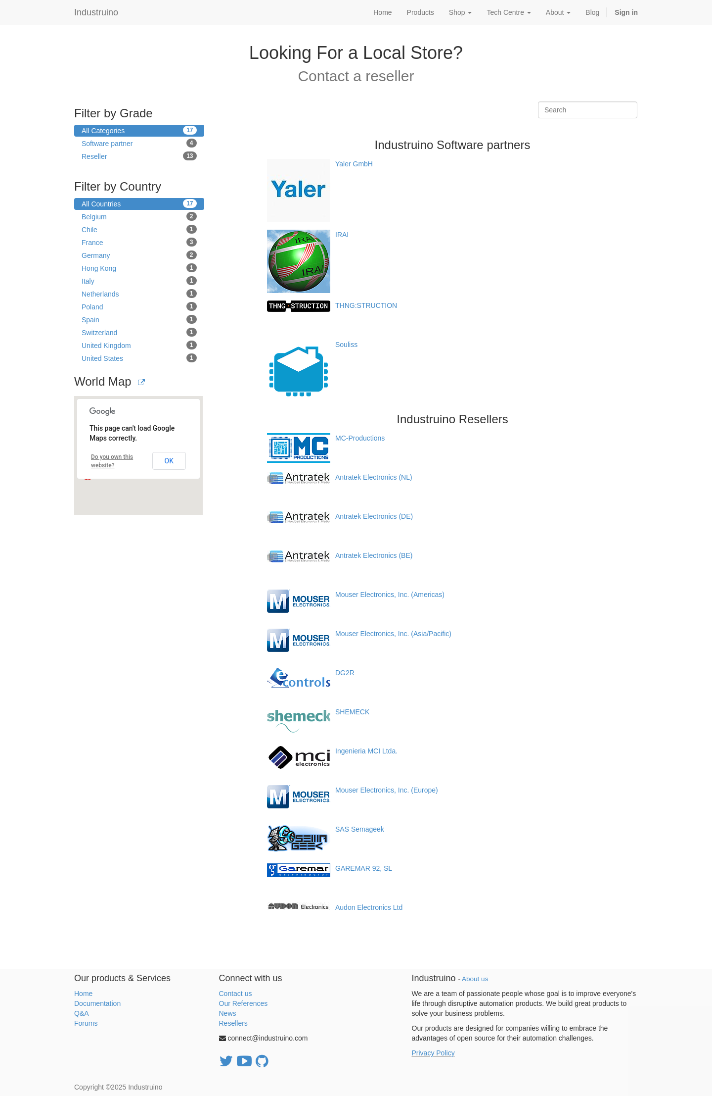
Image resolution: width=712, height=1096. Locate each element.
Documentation (97, 1003)
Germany (139, 254)
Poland (139, 306)
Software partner (139, 143)
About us (475, 979)
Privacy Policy (433, 1053)
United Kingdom (139, 345)
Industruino (96, 12)
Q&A (81, 1013)
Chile (139, 229)
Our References (243, 1003)
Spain (139, 319)
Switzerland (139, 332)
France (139, 242)
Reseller (139, 155)
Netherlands (139, 293)
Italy (139, 280)
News (227, 1013)
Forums (85, 1023)
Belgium (139, 216)
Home (83, 993)
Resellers (233, 1023)
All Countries (139, 203)
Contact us (235, 993)
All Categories (139, 130)
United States (139, 357)
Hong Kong (139, 267)
